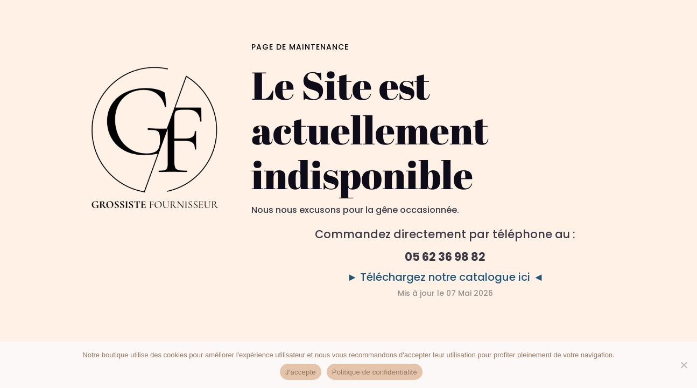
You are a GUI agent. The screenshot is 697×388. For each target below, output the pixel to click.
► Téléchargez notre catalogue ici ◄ (445, 277)
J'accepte (300, 372)
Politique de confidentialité (374, 372)
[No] (683, 364)
